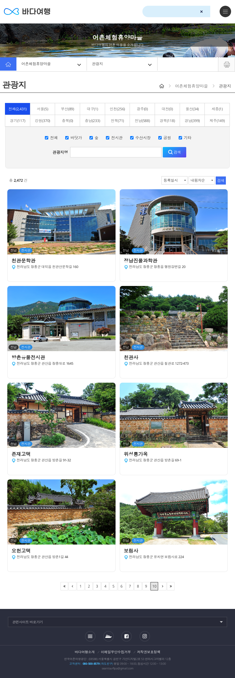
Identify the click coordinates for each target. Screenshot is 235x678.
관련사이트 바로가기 (27, 622)
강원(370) (42, 120)
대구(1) (92, 108)
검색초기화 (201, 12)
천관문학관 (25, 261)
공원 (167, 137)
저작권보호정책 (148, 652)
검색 (210, 11)
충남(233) (92, 120)
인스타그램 (145, 636)
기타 (187, 137)
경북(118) (167, 120)
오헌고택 (22, 551)
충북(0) (67, 120)
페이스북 (126, 636)
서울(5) (42, 108)
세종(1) (217, 108)
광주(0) (142, 108)
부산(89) (67, 108)
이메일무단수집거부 (116, 652)
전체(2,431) (17, 108)
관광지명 (60, 152)
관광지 (122, 64)
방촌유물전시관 (30, 357)
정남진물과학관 (142, 261)
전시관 (117, 137)
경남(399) (192, 120)
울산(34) (192, 108)
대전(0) (167, 108)
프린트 (226, 64)
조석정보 (90, 636)
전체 (54, 137)
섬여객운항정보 (108, 636)
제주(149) (217, 120)
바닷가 (76, 137)
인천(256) (117, 108)
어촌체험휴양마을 (52, 64)
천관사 (132, 357)
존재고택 (22, 454)
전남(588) (142, 120)
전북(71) (117, 120)
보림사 (132, 551)
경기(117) (17, 120)
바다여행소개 (85, 652)
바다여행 (29, 11)
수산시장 (143, 137)
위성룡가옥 (137, 454)
